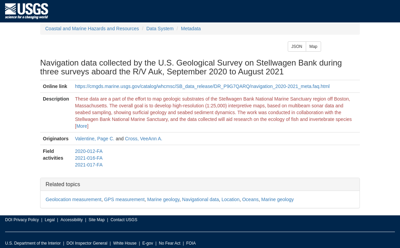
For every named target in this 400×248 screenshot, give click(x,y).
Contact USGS (124, 219)
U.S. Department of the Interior (33, 243)
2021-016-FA (89, 158)
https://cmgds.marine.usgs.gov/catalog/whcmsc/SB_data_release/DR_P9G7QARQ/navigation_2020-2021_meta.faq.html (202, 86)
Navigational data (200, 199)
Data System (159, 28)
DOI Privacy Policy (22, 219)
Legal (49, 219)
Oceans (250, 199)
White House (125, 243)
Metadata (191, 28)
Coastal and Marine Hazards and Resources (92, 28)
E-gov (148, 243)
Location (230, 199)
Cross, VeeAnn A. (143, 138)
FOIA (191, 243)
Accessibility (72, 219)
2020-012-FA (89, 151)
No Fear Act (169, 243)
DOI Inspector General (87, 243)
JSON (296, 46)
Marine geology (163, 199)
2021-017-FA (89, 164)
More (81, 126)
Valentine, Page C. (95, 138)
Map (313, 46)
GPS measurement (124, 199)
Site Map (96, 219)
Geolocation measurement (73, 199)
